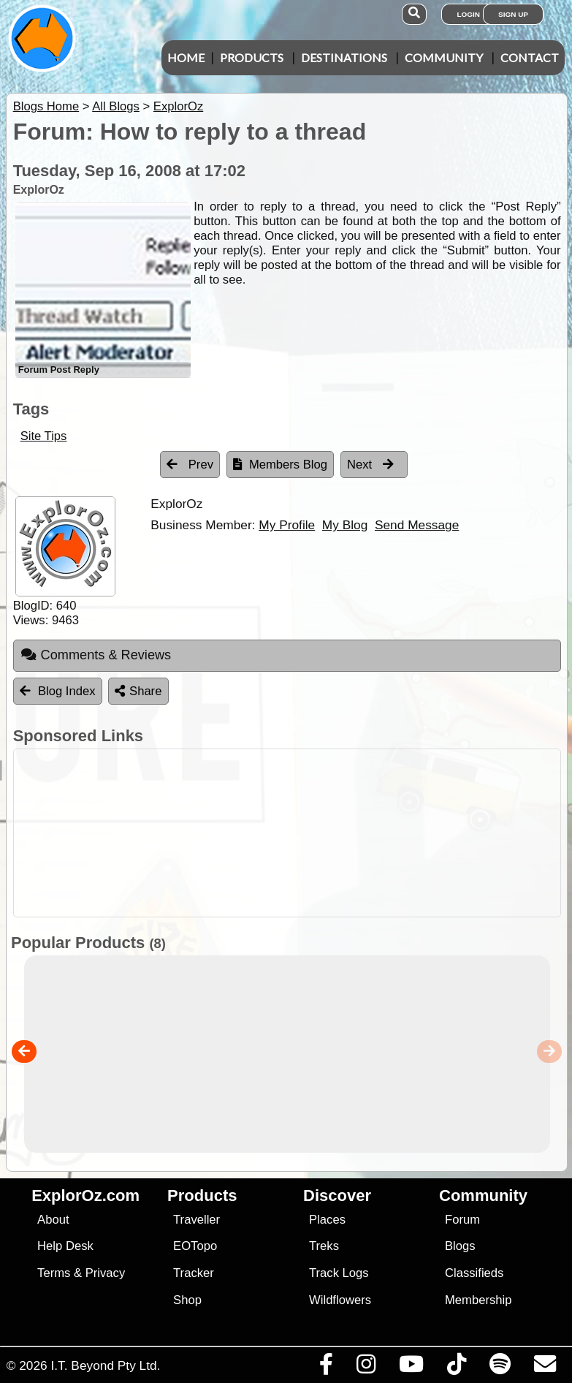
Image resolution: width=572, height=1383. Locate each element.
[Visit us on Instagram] (366, 1367)
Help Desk (65, 1246)
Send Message (417, 525)
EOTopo (195, 1246)
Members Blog (280, 464)
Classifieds (474, 1273)
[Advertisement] (293, 833)
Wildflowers (340, 1300)
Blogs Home (46, 106)
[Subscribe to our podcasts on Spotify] (500, 1367)
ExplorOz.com (85, 1195)
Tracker (193, 1273)
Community (444, 57)
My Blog (344, 525)
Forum (462, 1220)
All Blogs (116, 106)
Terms (53, 1273)
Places (327, 1220)
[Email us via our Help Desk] (544, 1367)
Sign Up (513, 14)
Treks (324, 1246)
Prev (190, 464)
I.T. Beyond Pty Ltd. (105, 1365)
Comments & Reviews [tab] (95, 655)
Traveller (196, 1220)
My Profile (287, 525)
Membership (478, 1300)
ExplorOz (178, 106)
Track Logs (339, 1273)
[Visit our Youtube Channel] (411, 1367)
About (53, 1220)
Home (186, 57)
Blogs (460, 1246)
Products (251, 57)
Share (138, 691)
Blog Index (58, 691)
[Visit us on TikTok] (456, 1367)
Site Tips (43, 436)
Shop (187, 1300)
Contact (529, 57)
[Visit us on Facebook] (325, 1367)
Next (370, 464)
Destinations (344, 57)
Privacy (105, 1273)
